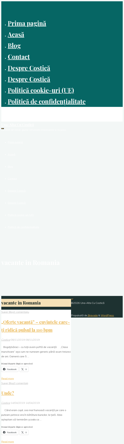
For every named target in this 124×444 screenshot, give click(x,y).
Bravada (92, 315)
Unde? (7, 393)
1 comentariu (21, 312)
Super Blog (7, 312)
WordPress (107, 315)
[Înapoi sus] (72, 299)
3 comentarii (21, 383)
